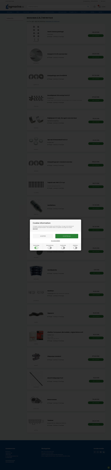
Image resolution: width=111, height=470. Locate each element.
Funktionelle (63, 247)
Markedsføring (49, 247)
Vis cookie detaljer (55, 241)
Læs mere (35, 229)
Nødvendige (36, 247)
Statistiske (75, 247)
